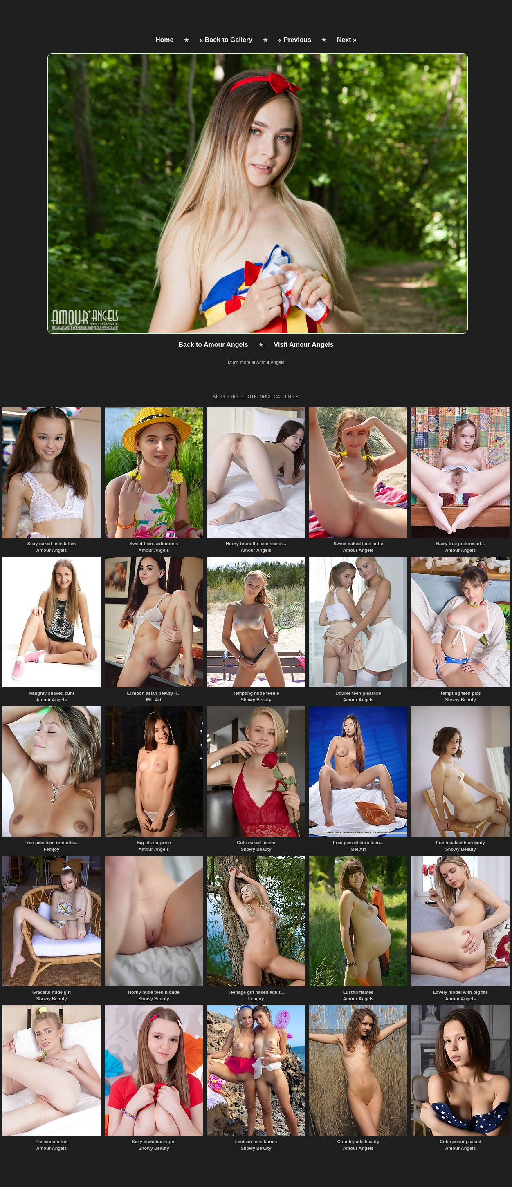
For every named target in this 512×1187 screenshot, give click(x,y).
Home (164, 39)
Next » (347, 39)
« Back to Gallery (225, 39)
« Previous (294, 39)
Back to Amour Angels (213, 344)
